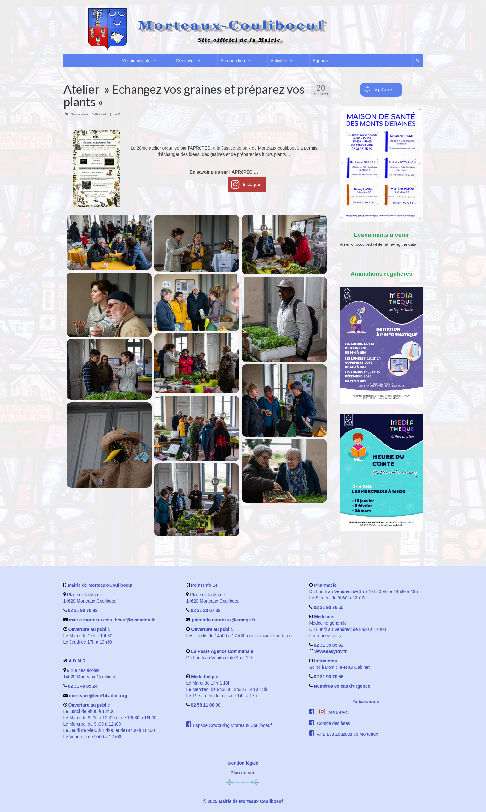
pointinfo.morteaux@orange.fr (223, 619)
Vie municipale (139, 60)
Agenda (320, 60)
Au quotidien (235, 60)
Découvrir (188, 60)
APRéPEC (99, 114)
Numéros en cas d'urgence (342, 686)
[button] (417, 60)
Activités (282, 60)
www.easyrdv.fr (330, 651)
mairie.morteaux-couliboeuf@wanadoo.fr (112, 619)
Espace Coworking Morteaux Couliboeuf (232, 725)
